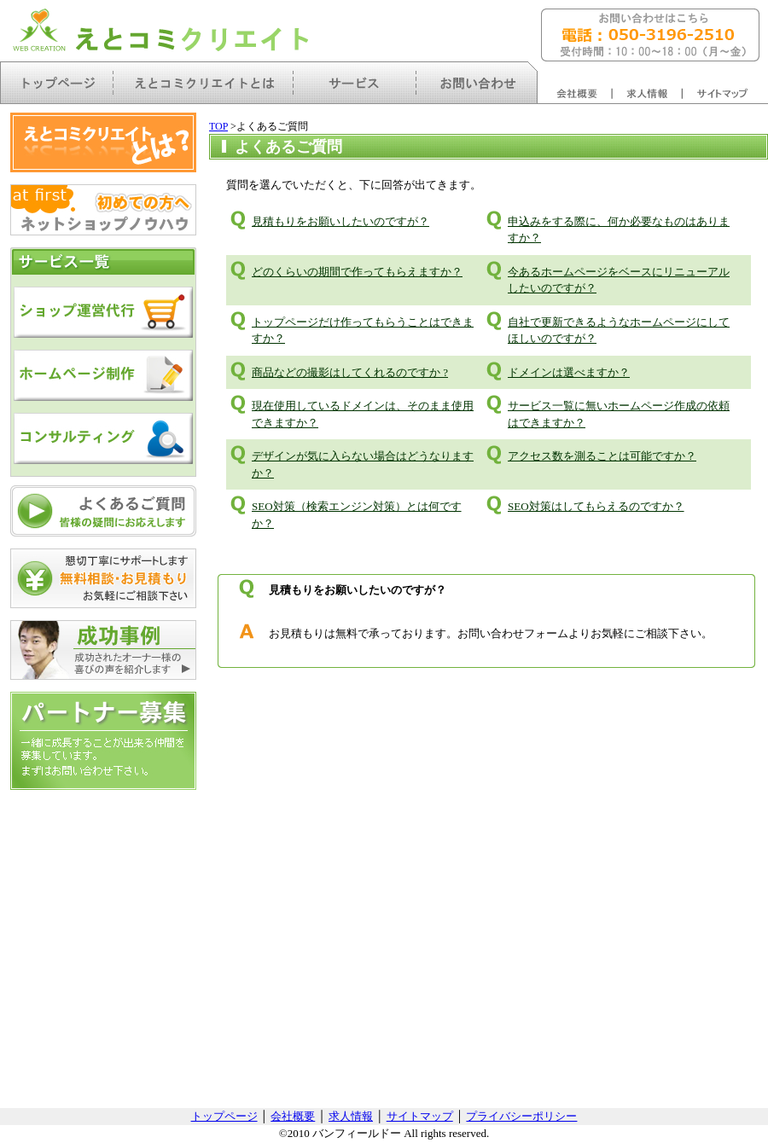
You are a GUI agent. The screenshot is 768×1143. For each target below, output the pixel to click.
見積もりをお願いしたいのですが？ (340, 221)
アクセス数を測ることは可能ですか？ (602, 456)
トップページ (224, 1116)
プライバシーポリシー (521, 1116)
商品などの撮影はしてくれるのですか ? (350, 372)
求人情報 (351, 1116)
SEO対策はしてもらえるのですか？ (596, 506)
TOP (218, 126)
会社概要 (293, 1116)
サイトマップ (420, 1116)
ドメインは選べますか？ (569, 372)
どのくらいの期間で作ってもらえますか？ (357, 271)
